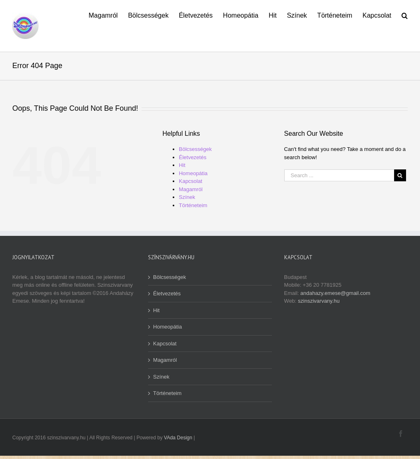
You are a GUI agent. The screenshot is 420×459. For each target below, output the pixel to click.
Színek (187, 197)
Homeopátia (193, 173)
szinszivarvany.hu (319, 301)
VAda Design (178, 438)
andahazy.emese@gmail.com (335, 293)
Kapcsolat (190, 181)
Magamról (191, 189)
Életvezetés (192, 157)
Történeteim (193, 205)
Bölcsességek (195, 149)
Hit (182, 165)
